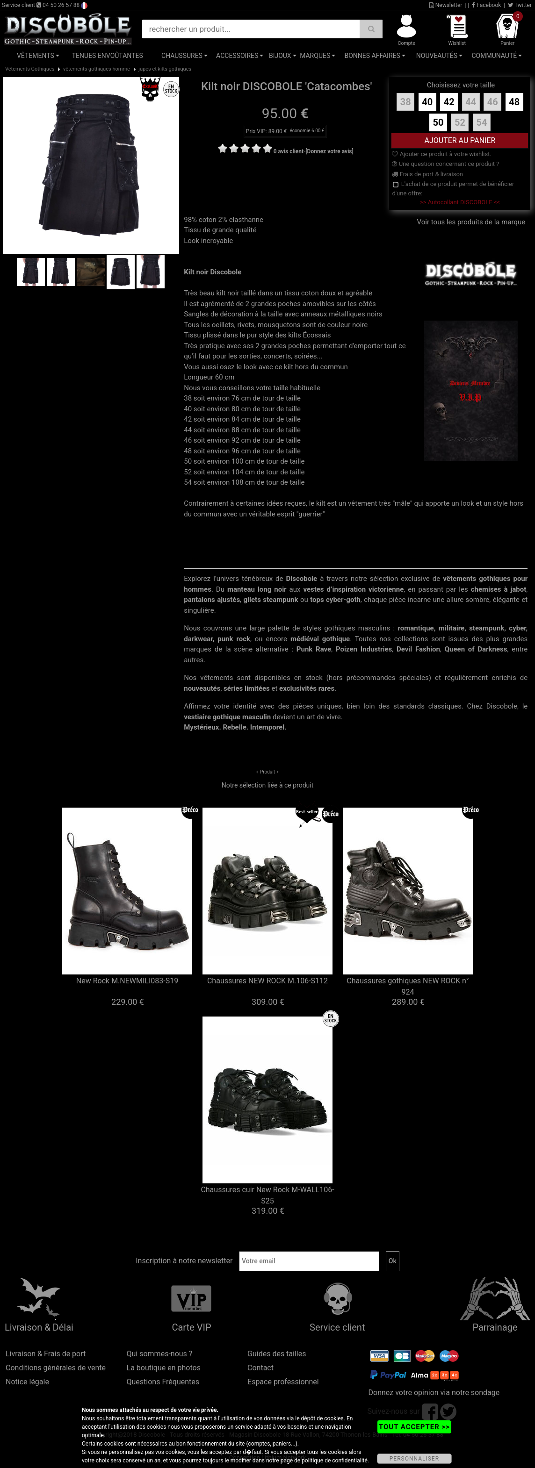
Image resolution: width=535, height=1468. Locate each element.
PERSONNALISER (414, 1458)
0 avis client (289, 151)
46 (492, 101)
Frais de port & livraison (427, 174)
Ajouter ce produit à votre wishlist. (441, 154)
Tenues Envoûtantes (107, 55)
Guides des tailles (276, 1353)
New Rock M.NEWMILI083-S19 (127, 980)
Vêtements (35, 55)
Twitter (520, 5)
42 (449, 101)
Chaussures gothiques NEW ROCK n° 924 (408, 986)
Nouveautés (436, 55)
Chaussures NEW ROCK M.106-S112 (267, 980)
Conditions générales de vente (56, 1367)
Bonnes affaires (372, 55)
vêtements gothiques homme (96, 69)
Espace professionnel (283, 1381)
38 (405, 101)
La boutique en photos (164, 1367)
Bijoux (280, 55)
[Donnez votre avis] (329, 151)
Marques (315, 55)
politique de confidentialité (335, 1460)
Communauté (494, 55)
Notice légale (27, 1381)
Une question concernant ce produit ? (445, 163)
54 (481, 122)
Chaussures (181, 55)
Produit (267, 771)
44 (470, 101)
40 (427, 101)
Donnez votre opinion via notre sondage (434, 1392)
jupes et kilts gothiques (164, 69)
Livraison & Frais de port (46, 1353)
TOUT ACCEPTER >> (414, 1427)
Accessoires (237, 55)
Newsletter (446, 5)
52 (460, 122)
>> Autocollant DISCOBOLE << (460, 202)
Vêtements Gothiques (30, 69)
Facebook (486, 5)
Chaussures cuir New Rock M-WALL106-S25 (267, 1195)
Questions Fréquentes (163, 1381)
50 (438, 122)
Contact (260, 1367)
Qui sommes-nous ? (160, 1353)
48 (514, 101)
